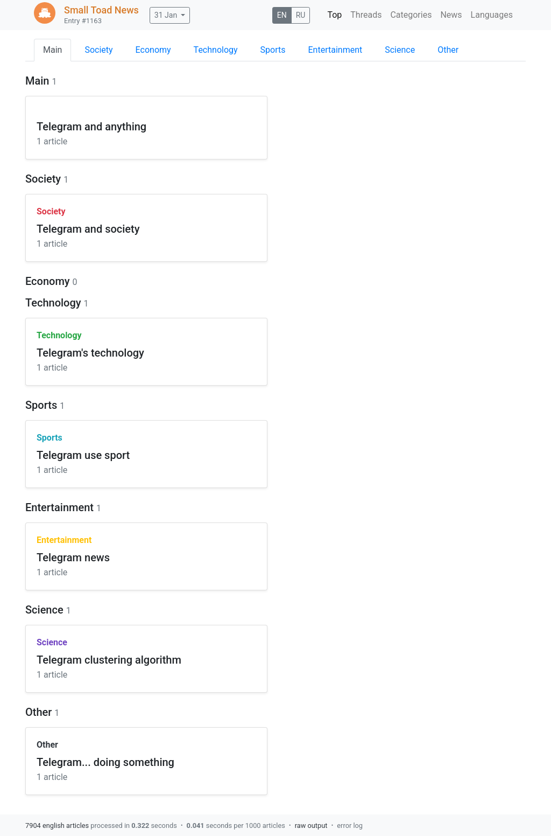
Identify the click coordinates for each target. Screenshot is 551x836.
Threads (366, 15)
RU (301, 15)
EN (282, 15)
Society (98, 50)
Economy (153, 50)
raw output (311, 825)
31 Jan (165, 15)
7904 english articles (57, 825)
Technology (216, 50)
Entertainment (335, 50)
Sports (273, 50)
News (451, 15)
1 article (52, 141)
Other (447, 50)
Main (52, 50)
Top (334, 15)
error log (350, 825)
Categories (411, 15)
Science (400, 50)
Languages (492, 15)
